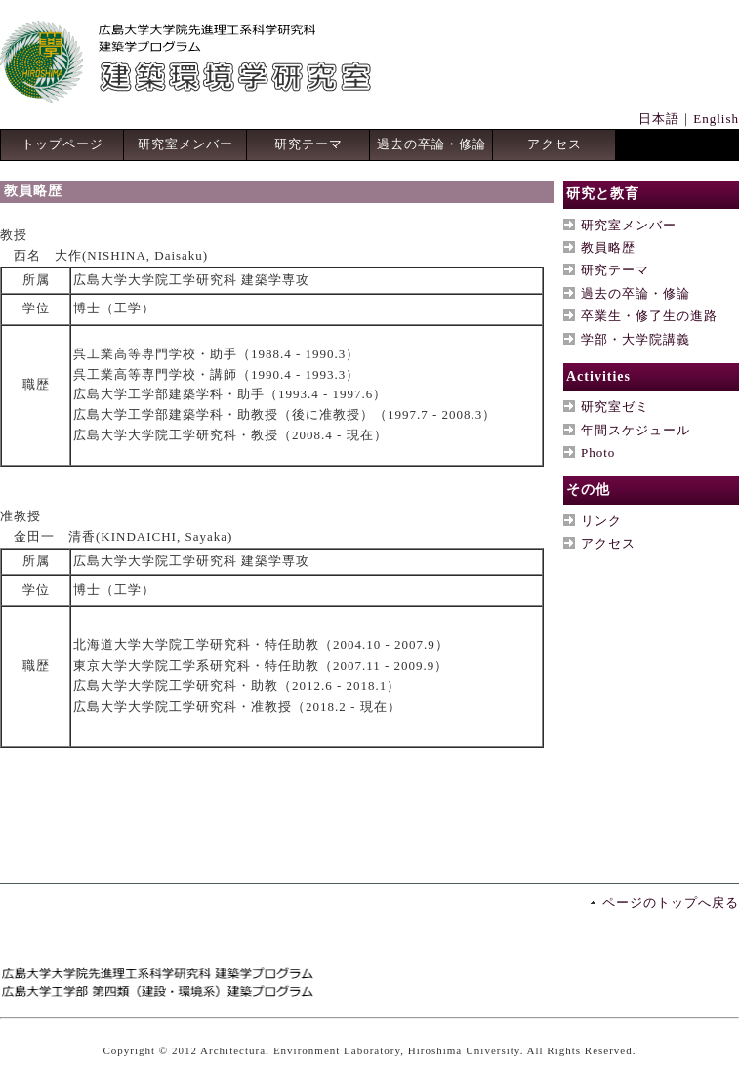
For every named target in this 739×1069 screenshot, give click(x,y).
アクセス (554, 144)
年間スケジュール (635, 430)
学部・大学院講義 (635, 339)
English (716, 118)
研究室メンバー (185, 144)
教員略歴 (608, 247)
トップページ (62, 144)
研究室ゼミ (615, 406)
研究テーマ (308, 144)
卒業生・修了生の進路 (649, 315)
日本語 (658, 118)
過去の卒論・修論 (431, 144)
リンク (601, 521)
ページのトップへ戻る (670, 902)
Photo (598, 452)
